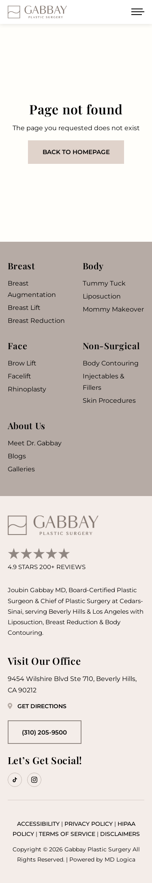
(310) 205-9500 (44, 732)
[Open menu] (137, 12)
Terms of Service (67, 834)
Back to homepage (76, 152)
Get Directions (37, 706)
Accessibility (38, 823)
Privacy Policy (88, 823)
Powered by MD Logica (102, 859)
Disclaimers (120, 834)
